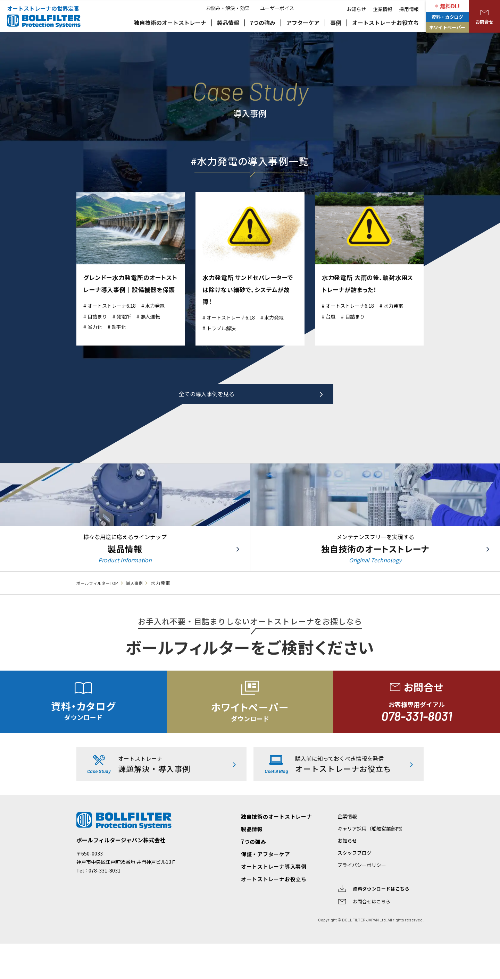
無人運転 (159, 327)
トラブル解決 (224, 327)
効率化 (123, 338)
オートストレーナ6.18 (115, 317)
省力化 (96, 338)
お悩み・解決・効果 (224, 41)
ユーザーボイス (281, 41)
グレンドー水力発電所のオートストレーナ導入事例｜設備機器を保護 (130, 289)
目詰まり (99, 327)
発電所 (129, 327)
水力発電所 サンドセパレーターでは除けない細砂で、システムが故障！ (248, 289)
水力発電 (165, 317)
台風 (332, 316)
